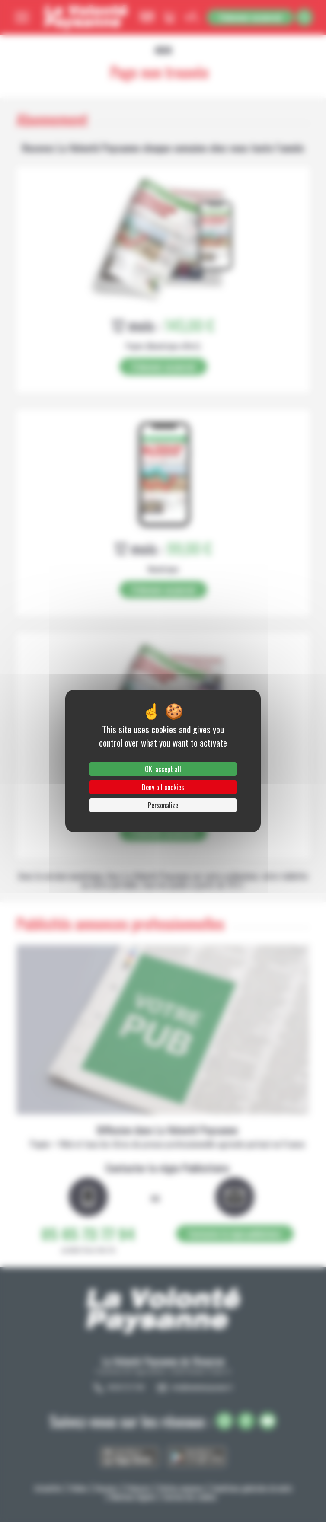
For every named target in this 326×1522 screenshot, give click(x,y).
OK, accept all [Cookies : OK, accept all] (163, 769)
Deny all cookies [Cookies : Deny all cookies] (163, 787)
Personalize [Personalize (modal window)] (163, 805)
